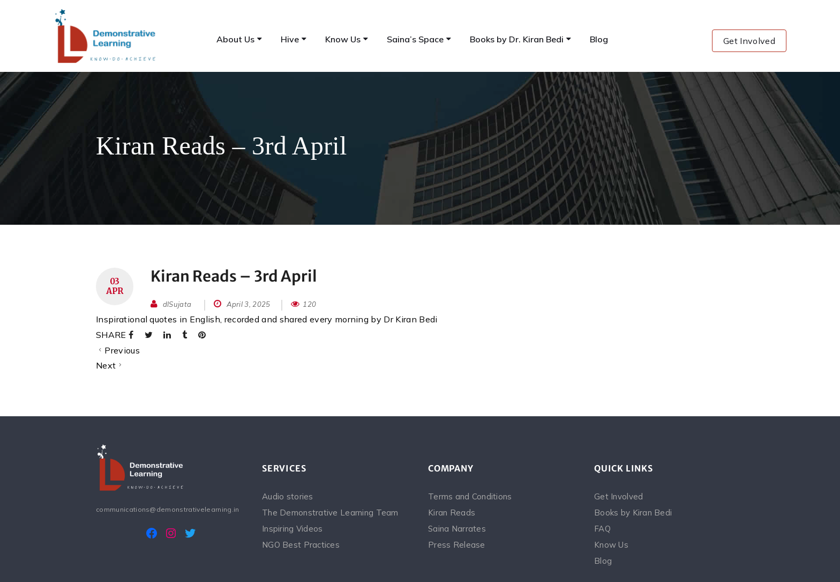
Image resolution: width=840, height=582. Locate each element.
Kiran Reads (451, 512)
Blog (603, 561)
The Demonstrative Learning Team (330, 512)
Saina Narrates (457, 529)
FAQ (602, 529)
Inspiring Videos (292, 529)
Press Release (456, 545)
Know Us (611, 545)
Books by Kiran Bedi (633, 512)
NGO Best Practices (301, 545)
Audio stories (287, 496)
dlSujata (177, 304)
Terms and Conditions (470, 496)
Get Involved (749, 40)
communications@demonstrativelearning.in (167, 509)
